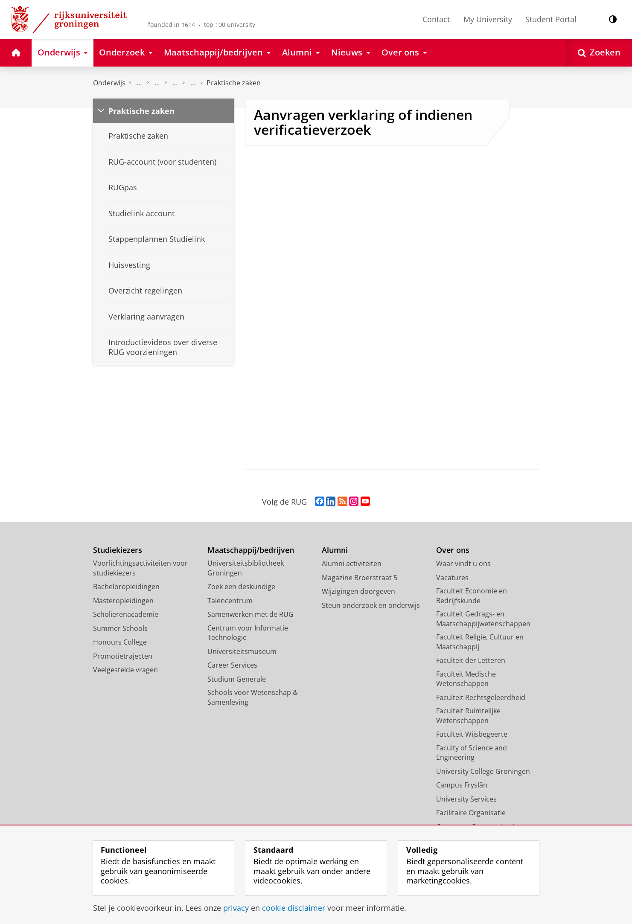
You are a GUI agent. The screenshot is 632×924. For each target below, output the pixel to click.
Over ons (452, 550)
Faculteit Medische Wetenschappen (466, 679)
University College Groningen (483, 771)
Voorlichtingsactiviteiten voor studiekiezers (140, 568)
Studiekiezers (117, 550)
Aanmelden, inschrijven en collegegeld (139, 83)
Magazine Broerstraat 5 (359, 577)
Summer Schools (120, 628)
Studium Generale (236, 679)
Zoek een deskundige (241, 586)
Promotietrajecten (122, 656)
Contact (436, 19)
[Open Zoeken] (599, 53)
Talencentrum (230, 600)
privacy (236, 908)
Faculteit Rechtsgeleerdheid (480, 697)
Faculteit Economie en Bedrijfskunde (471, 595)
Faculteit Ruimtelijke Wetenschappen (468, 715)
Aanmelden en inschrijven (157, 83)
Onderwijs (109, 82)
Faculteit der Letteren (470, 660)
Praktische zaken (234, 82)
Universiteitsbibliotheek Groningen (245, 568)
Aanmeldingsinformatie (193, 83)
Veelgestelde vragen (125, 669)
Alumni (335, 550)
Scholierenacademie (125, 614)
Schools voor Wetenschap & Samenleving (252, 697)
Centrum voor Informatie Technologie (247, 632)
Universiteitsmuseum (242, 651)
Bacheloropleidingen (126, 586)
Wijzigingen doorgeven (358, 591)
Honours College (120, 642)
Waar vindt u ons (463, 563)
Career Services (232, 665)
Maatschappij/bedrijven (250, 550)
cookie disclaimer (293, 908)
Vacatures (452, 577)
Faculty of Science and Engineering (471, 752)
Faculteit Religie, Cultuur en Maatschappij (480, 641)
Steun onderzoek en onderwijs (371, 605)
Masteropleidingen (123, 600)
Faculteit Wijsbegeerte (471, 734)
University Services (466, 799)
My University (487, 19)
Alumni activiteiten (352, 563)
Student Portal (551, 19)
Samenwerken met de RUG (250, 614)
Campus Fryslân (461, 785)
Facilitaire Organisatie (471, 812)
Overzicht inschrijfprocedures (175, 83)
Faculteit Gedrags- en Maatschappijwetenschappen (483, 618)
